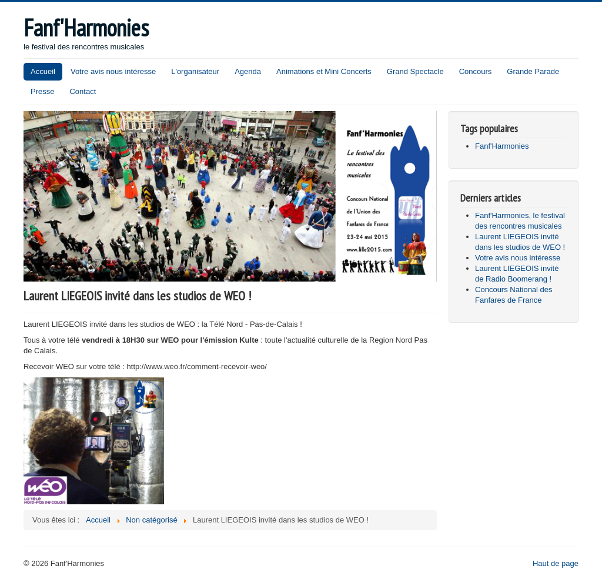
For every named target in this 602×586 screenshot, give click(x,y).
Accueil (43, 71)
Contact (82, 91)
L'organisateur (195, 71)
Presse (42, 91)
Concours (475, 71)
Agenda (248, 71)
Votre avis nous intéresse (113, 71)
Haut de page (555, 563)
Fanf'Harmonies (502, 146)
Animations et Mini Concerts (324, 71)
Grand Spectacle (415, 71)
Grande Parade (533, 71)
